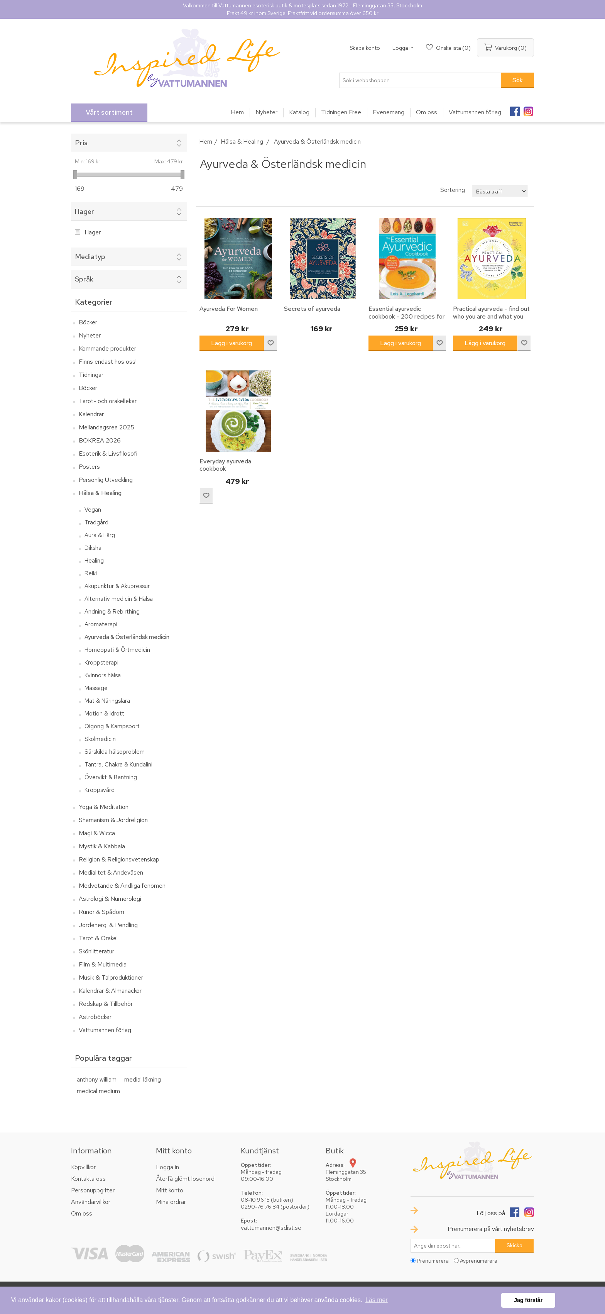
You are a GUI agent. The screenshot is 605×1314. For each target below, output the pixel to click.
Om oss (81, 1213)
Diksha (92, 548)
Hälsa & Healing (100, 493)
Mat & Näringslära (107, 701)
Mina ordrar (171, 1202)
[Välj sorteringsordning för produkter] (499, 191)
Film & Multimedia (103, 964)
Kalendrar (91, 414)
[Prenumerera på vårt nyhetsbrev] (453, 1246)
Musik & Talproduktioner (111, 977)
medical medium (98, 1091)
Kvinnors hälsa (102, 675)
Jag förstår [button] (528, 1300)
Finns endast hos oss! (108, 362)
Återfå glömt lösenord (185, 1179)
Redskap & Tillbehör (106, 1004)
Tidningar (91, 375)
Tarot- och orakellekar (108, 401)
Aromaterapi (100, 624)
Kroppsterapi (101, 662)
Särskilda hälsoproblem (114, 752)
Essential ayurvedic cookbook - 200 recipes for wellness (406, 316)
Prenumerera (433, 1260)
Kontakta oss (88, 1179)
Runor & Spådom (101, 912)
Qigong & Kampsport (112, 726)
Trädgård (96, 522)
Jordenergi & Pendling (108, 925)
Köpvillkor (83, 1167)
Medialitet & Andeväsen (111, 872)
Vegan (92, 510)
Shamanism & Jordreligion (113, 820)
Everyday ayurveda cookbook (225, 465)
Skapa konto (365, 47)
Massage (96, 688)
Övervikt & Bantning (110, 777)
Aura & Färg (99, 535)
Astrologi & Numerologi (110, 899)
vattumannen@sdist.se (271, 1228)
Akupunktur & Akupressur (117, 586)
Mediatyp (90, 256)
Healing (94, 561)
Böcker (88, 322)
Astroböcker (95, 1017)
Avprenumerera (478, 1260)
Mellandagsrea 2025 (106, 427)
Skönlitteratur (96, 951)
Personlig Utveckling (106, 480)
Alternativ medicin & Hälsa (118, 599)
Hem (205, 141)
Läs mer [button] (376, 1300)
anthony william (97, 1079)
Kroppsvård (99, 790)
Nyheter (90, 335)
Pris (81, 142)
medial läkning (142, 1079)
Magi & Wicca (97, 833)
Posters (89, 467)
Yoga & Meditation (103, 807)
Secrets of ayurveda (312, 308)
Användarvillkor (90, 1202)
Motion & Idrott (104, 713)
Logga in (403, 47)
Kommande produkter (107, 348)
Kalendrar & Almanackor (110, 991)
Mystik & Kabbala (102, 846)
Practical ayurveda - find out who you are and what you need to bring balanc (491, 316)
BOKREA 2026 (100, 440)
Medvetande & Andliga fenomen (122, 886)
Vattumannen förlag (105, 1030)
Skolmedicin (100, 739)
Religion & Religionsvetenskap (119, 859)
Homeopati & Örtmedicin (117, 650)
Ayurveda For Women (228, 308)
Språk (84, 279)
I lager (84, 211)
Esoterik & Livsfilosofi (108, 453)
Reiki (90, 573)
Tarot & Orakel (98, 938)
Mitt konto (169, 1190)
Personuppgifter (93, 1190)
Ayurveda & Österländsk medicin (126, 637)
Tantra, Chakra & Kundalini (118, 764)
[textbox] (420, 80)
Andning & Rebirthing (112, 611)
